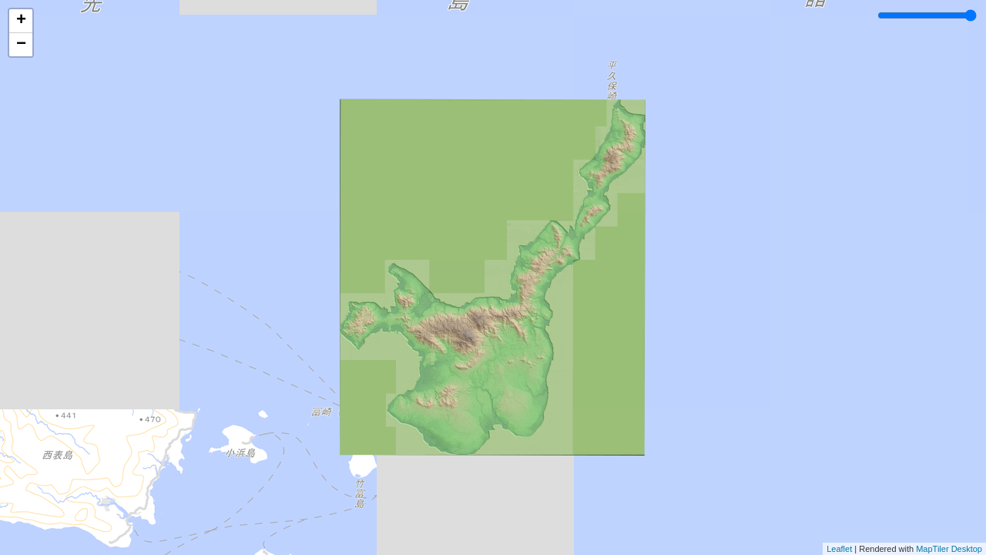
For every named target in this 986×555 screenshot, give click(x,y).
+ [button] (21, 20)
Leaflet (839, 548)
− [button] (21, 44)
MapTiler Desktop (949, 548)
